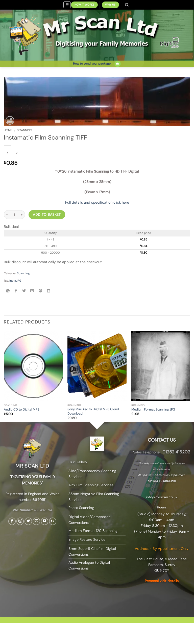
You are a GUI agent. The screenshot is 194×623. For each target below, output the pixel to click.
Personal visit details (162, 581)
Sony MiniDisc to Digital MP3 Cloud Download (93, 411)
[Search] (127, 5)
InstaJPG (15, 281)
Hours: (161, 507)
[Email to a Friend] (32, 291)
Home (8, 130)
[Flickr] (52, 521)
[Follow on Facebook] (12, 521)
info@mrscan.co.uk (161, 497)
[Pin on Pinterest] (40, 291)
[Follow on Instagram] (20, 521)
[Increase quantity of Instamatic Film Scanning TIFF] (22, 214)
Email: (161, 490)
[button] (66, 4)
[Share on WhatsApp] (7, 291)
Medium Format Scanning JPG (153, 410)
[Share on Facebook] (16, 291)
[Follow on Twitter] (28, 521)
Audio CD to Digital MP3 (21, 410)
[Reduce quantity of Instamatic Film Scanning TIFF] (7, 214)
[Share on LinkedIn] (48, 291)
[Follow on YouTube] (44, 521)
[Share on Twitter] (24, 291)
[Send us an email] (36, 521)
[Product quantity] (14, 214)
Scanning (24, 130)
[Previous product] (16, 153)
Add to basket (47, 214)
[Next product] (7, 153)
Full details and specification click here (97, 202)
